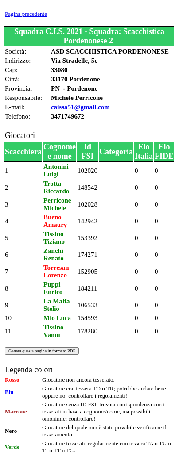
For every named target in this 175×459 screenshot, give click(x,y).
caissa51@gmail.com (80, 107)
